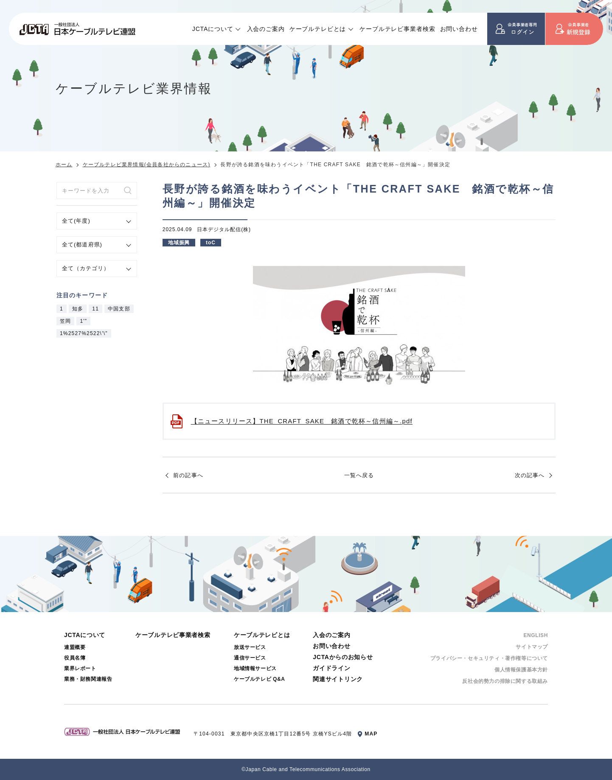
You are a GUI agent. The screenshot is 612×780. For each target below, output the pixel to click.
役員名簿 (74, 658)
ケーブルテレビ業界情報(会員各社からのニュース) (147, 165)
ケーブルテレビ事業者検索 (397, 28)
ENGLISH (535, 635)
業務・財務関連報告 (88, 679)
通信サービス (250, 658)
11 (95, 309)
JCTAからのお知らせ (343, 657)
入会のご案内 (266, 28)
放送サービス (250, 647)
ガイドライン (331, 668)
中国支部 (119, 309)
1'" (83, 321)
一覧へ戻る (359, 475)
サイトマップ (532, 647)
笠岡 (65, 321)
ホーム (64, 165)
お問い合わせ (459, 28)
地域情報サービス (255, 668)
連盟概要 (74, 647)
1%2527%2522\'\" (84, 333)
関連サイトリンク (338, 679)
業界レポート (80, 668)
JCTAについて (212, 28)
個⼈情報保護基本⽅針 (521, 670)
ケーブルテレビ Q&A (259, 679)
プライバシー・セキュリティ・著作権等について (489, 658)
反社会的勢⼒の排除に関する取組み (505, 681)
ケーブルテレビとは (317, 28)
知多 (77, 309)
